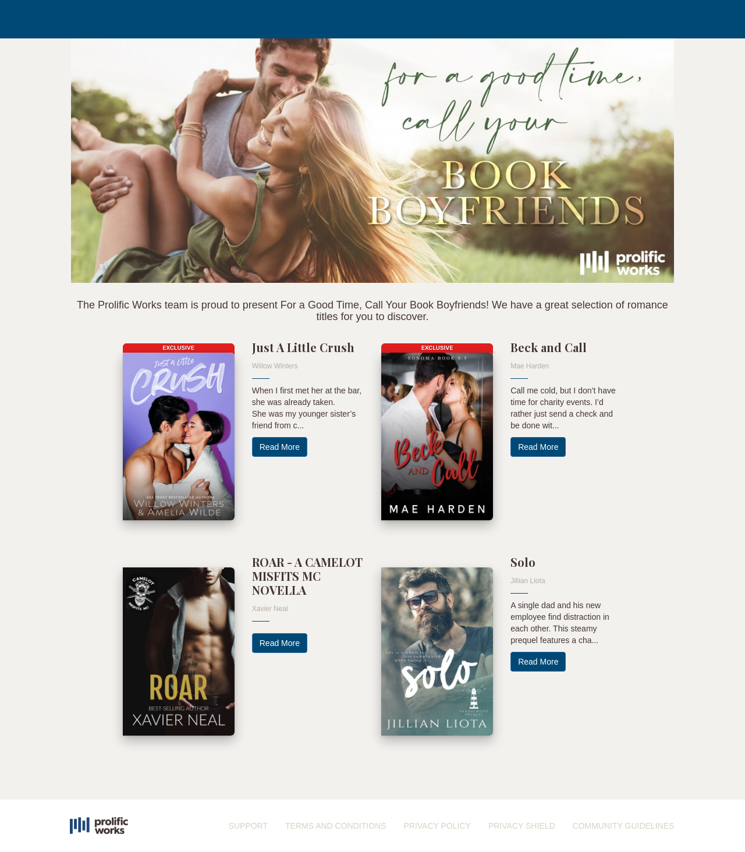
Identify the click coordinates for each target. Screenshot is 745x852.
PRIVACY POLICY (436, 825)
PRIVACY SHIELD (521, 825)
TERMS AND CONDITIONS (335, 825)
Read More (280, 447)
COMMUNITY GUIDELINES (624, 825)
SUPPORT (248, 825)
